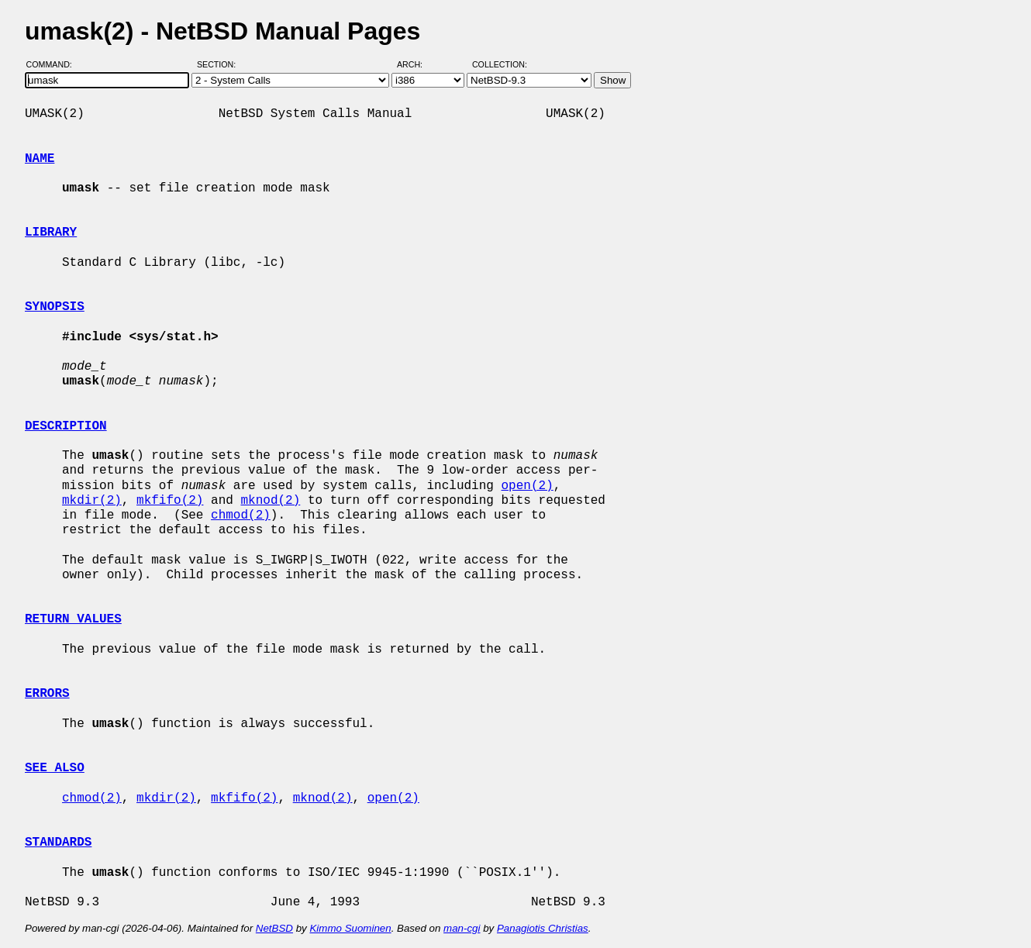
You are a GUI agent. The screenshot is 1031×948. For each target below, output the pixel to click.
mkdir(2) (92, 500)
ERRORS (47, 693)
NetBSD (274, 928)
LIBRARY (51, 232)
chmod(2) (241, 515)
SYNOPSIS (54, 306)
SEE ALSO (54, 768)
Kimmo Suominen (350, 928)
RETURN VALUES (73, 619)
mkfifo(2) (169, 500)
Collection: (499, 64)
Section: (220, 64)
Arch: (416, 64)
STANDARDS (58, 842)
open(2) (527, 486)
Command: (53, 64)
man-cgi (461, 928)
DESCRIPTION (66, 426)
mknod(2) (270, 500)
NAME (39, 158)
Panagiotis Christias (542, 928)
